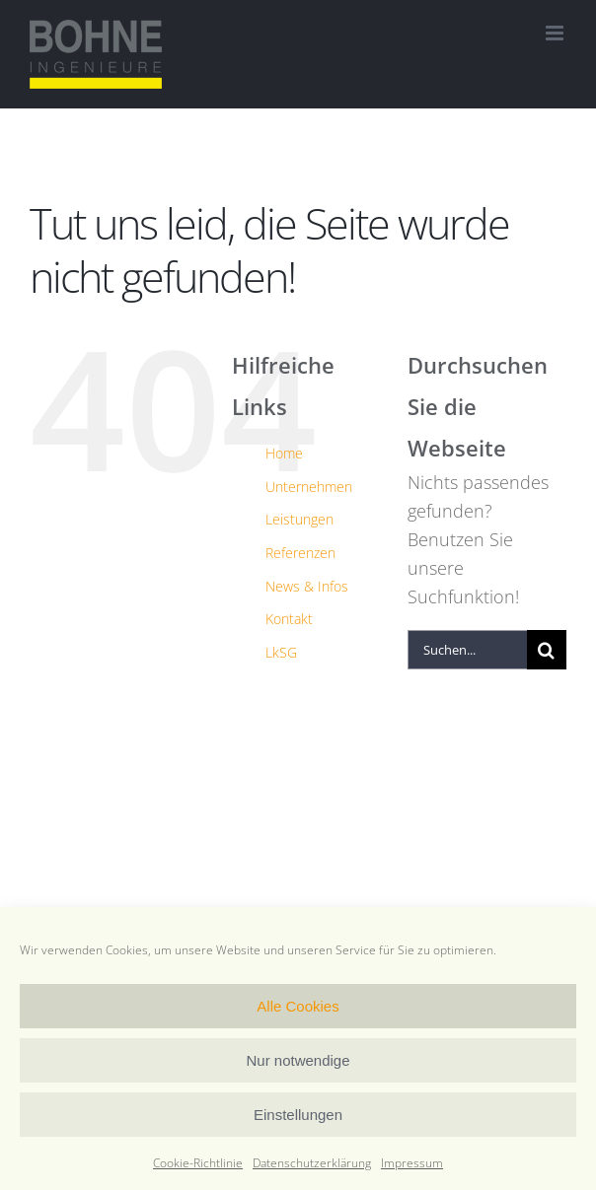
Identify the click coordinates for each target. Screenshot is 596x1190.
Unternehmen (308, 486)
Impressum (412, 1163)
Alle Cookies (297, 1006)
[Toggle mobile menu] (556, 33)
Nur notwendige (297, 1060)
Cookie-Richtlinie (198, 1163)
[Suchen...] (467, 649)
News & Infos (306, 586)
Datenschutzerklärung (312, 1163)
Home (284, 453)
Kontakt (289, 618)
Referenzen (300, 552)
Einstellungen (298, 1114)
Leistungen (299, 519)
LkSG (281, 652)
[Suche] (546, 649)
